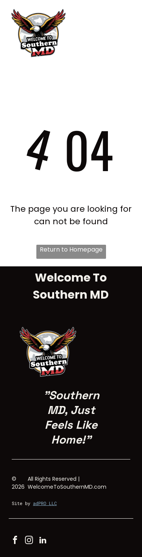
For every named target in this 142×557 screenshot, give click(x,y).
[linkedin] (43, 541)
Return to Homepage (71, 249)
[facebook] (15, 541)
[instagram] (29, 541)
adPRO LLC (45, 503)
